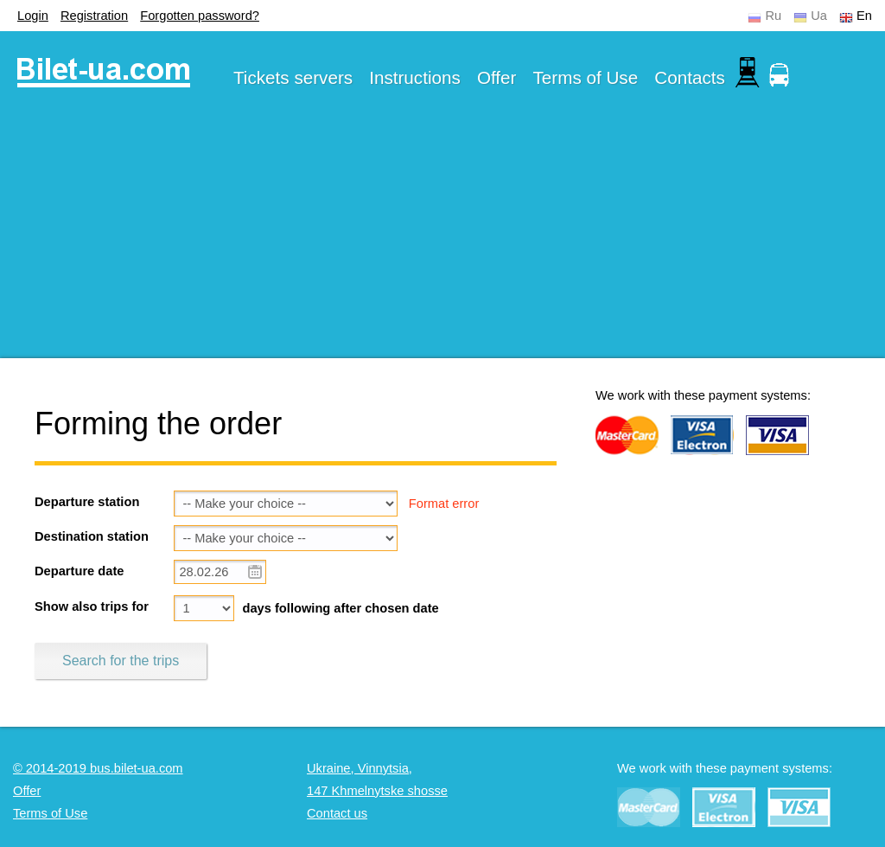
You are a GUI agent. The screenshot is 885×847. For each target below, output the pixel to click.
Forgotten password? (199, 15)
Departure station (87, 502)
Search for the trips (120, 660)
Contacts (689, 77)
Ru (773, 15)
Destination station (92, 536)
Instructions (415, 77)
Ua (819, 15)
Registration (94, 15)
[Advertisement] (442, 237)
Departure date (79, 571)
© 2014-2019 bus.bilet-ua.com (98, 768)
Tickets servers (293, 77)
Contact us (337, 813)
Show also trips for (92, 606)
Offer (497, 77)
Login (32, 15)
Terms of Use (586, 77)
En (864, 15)
